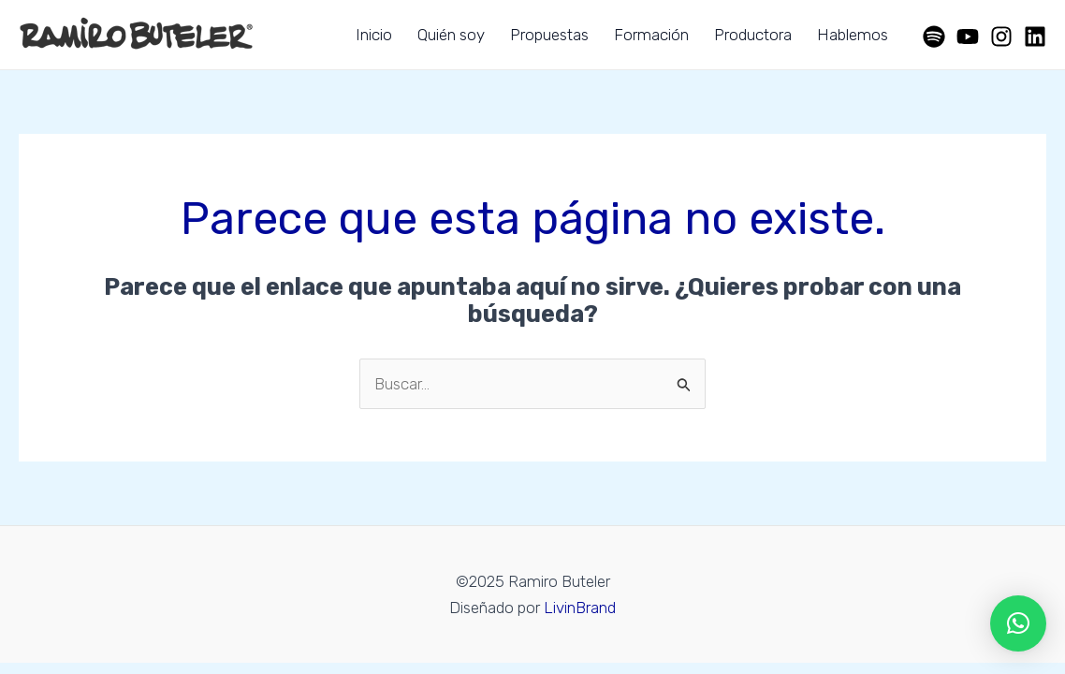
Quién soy (451, 34)
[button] (1018, 623)
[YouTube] (967, 36)
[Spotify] (934, 36)
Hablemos (852, 34)
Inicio (374, 34)
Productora (753, 34)
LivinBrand (580, 607)
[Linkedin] (1035, 36)
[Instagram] (1001, 36)
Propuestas (549, 34)
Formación (651, 34)
